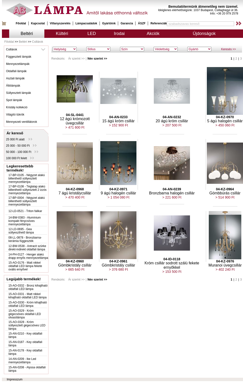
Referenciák (158, 23)
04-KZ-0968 (75, 189)
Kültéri (62, 33)
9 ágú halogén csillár (118, 193)
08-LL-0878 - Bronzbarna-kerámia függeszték (25, 239)
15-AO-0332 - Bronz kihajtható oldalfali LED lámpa (27, 287)
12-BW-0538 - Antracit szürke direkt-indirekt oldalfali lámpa (27, 247)
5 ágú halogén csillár (225, 121)
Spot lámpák (14, 100)
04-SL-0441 (75, 115)
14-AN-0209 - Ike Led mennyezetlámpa (22, 360)
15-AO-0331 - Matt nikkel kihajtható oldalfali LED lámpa (27, 295)
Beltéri (27, 33)
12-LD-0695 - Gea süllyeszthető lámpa (21, 230)
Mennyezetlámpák (17, 64)
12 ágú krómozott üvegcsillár (75, 121)
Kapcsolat (38, 23)
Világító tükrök (15, 114)
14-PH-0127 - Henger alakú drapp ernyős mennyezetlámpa (28, 256)
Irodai (119, 33)
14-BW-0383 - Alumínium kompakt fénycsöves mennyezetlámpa (24, 221)
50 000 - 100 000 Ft (22, 152)
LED (92, 33)
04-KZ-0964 (225, 189)
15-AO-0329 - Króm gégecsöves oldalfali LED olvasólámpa (24, 314)
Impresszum (14, 379)
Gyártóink (109, 23)
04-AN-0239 (172, 189)
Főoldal (21, 23)
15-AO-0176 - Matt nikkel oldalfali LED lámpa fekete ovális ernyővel (25, 266)
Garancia (127, 23)
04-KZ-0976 (225, 261)
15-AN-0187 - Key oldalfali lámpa (25, 343)
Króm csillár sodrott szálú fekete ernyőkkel (171, 265)
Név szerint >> (97, 58)
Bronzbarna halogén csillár (172, 193)
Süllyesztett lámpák (18, 93)
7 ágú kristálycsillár (75, 193)
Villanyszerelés (60, 23)
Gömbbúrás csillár (225, 193)
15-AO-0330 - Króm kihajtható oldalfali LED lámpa (27, 304)
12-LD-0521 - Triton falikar (25, 211)
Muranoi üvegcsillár (225, 265)
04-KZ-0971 (118, 189)
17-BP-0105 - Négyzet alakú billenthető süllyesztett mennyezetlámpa (26, 178)
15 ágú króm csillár (118, 121)
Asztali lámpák (15, 78)
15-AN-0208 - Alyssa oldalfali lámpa (27, 369)
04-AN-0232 (172, 117)
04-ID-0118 (171, 259)
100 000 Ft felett (20, 158)
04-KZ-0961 (118, 261)
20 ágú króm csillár (172, 121)
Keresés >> (228, 49)
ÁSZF (141, 23)
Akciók (153, 33)
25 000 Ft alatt (19, 139)
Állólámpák (13, 85)
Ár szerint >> (76, 58)
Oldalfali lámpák (16, 71)
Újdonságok (204, 33)
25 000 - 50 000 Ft (21, 145)
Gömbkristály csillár (75, 265)
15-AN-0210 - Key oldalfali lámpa (25, 335)
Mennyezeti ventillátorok (21, 121)
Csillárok (37, 41)
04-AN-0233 (118, 117)
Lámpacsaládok (86, 23)
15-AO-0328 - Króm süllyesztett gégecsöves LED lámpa (26, 325)
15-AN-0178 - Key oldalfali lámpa (25, 352)
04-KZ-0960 (75, 261)
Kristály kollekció (16, 107)
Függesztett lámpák (18, 56)
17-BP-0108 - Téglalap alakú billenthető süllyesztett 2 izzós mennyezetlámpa (27, 190)
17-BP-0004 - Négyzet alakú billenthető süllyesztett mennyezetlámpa (26, 201)
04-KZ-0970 (225, 117)
